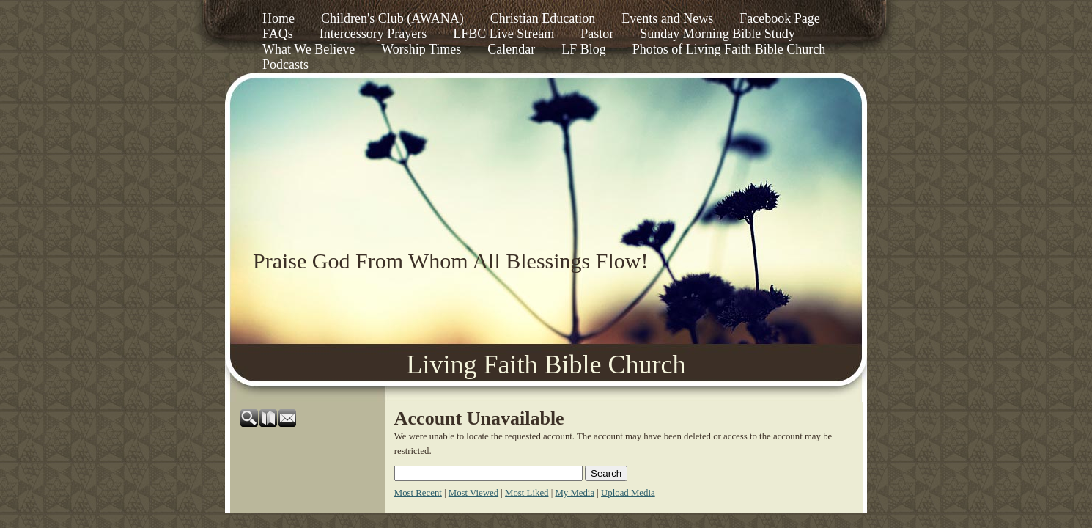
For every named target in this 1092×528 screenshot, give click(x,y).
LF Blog (583, 49)
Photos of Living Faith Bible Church (729, 49)
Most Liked (526, 493)
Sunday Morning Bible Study (717, 33)
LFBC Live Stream (503, 33)
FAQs (277, 33)
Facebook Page (779, 18)
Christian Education (542, 18)
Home (278, 18)
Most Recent (418, 493)
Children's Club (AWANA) (392, 18)
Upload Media (628, 493)
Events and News (667, 18)
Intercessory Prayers (373, 33)
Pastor (596, 33)
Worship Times (421, 49)
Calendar (511, 49)
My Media (574, 493)
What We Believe (308, 49)
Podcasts (285, 64)
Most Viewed (473, 493)
